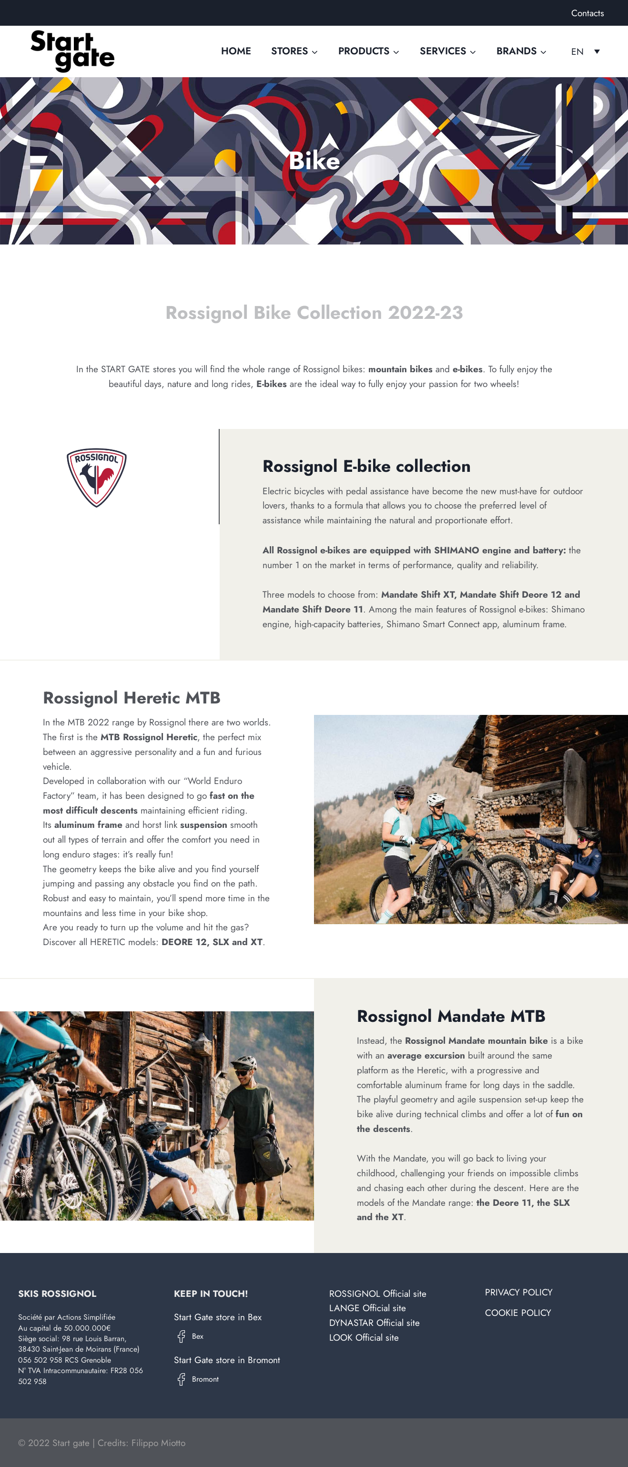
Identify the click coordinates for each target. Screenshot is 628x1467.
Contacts (587, 13)
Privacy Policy (519, 1292)
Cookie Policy (518, 1312)
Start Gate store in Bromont (227, 1359)
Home (236, 51)
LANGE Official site (367, 1307)
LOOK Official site (364, 1337)
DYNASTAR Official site (374, 1322)
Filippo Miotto (158, 1442)
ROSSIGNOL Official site (377, 1293)
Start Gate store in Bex (218, 1317)
